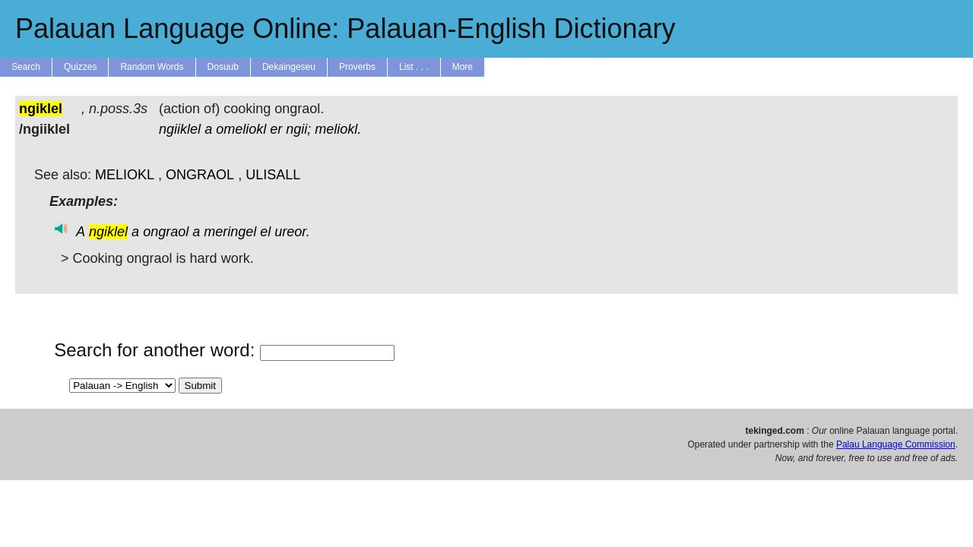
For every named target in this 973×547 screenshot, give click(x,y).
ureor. (291, 231)
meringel (230, 231)
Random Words (151, 67)
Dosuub (223, 67)
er (276, 129)
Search (25, 67)
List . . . (414, 67)
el (265, 231)
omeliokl (241, 129)
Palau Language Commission (896, 444)
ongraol (166, 231)
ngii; (298, 129)
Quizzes (80, 67)
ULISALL (273, 174)
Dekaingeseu (288, 67)
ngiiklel (180, 129)
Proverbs (357, 67)
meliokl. (338, 129)
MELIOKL (124, 174)
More (462, 67)
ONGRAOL (200, 174)
